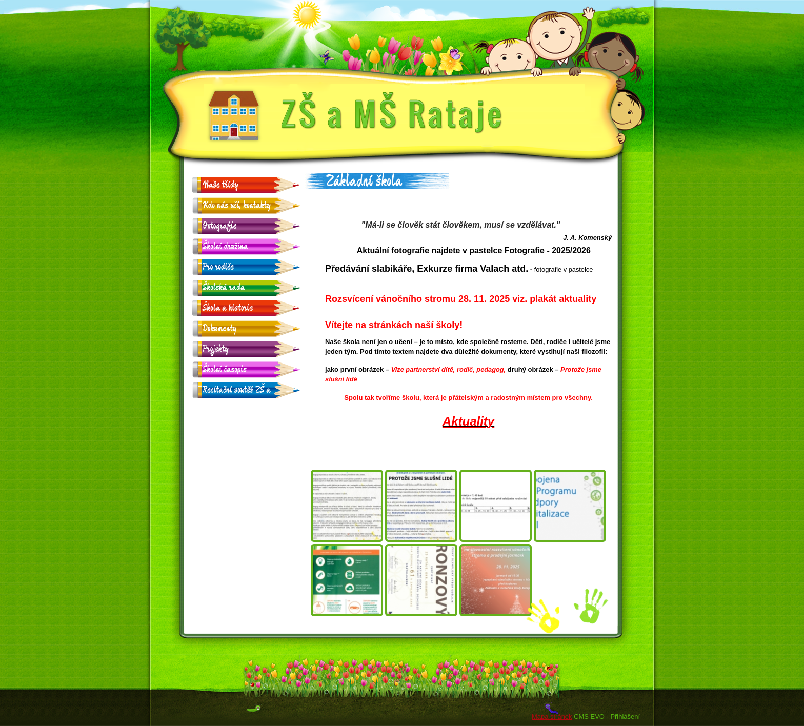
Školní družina (225, 246)
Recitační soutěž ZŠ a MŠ (237, 390)
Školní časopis (225, 369)
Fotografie (220, 225)
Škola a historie (228, 307)
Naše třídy (220, 184)
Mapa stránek (552, 716)
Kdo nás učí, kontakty (237, 205)
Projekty (216, 348)
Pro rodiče (218, 266)
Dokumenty (219, 328)
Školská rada (224, 287)
